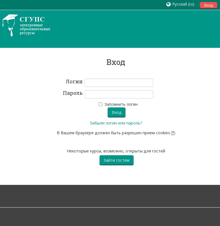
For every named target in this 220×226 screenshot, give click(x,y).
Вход (208, 5)
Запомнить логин (121, 104)
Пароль (73, 93)
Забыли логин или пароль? (116, 123)
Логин (74, 82)
